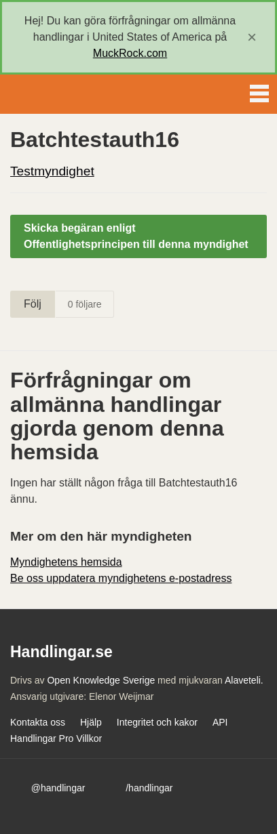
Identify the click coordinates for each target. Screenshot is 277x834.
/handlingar (149, 788)
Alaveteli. (244, 680)
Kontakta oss (37, 722)
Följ (32, 304)
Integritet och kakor (157, 722)
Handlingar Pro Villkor (56, 738)
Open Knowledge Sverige (101, 680)
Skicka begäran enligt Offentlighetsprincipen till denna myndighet (136, 236)
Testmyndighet (52, 171)
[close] (252, 37)
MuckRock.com (130, 53)
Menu (259, 91)
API (220, 722)
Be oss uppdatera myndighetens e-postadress (121, 578)
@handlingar (58, 788)
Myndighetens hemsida (66, 562)
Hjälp (91, 722)
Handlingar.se (57, 94)
